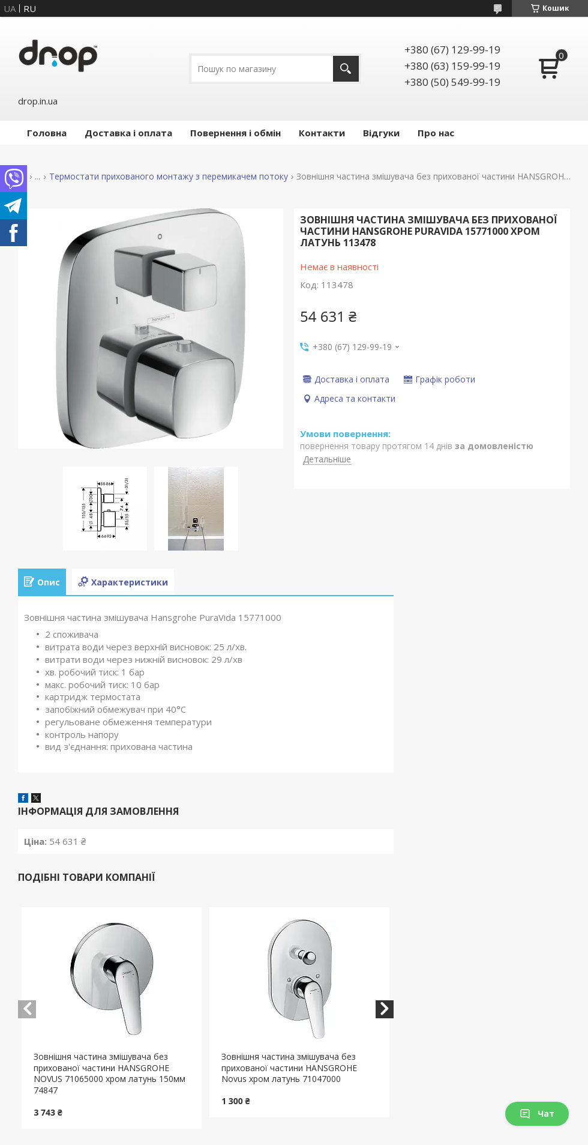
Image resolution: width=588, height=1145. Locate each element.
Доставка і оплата (128, 133)
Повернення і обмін (235, 133)
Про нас (436, 133)
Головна (47, 133)
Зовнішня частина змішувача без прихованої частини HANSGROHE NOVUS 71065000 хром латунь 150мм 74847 (109, 1073)
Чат (537, 1113)
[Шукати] (346, 69)
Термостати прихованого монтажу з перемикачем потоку (168, 176)
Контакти (322, 133)
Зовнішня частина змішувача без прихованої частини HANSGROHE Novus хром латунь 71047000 (289, 1068)
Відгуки (381, 133)
